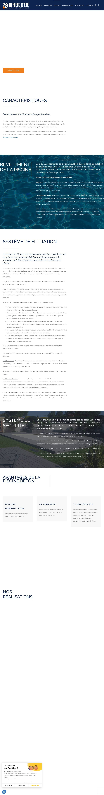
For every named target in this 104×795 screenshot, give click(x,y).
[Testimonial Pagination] (51, 572)
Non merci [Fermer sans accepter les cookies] (8, 785)
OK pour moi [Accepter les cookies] (35, 785)
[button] (4, 791)
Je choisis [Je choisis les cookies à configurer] (22, 785)
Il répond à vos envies (10, 137)
